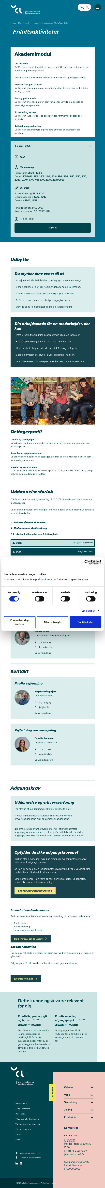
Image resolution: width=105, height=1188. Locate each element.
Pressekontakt (21, 1103)
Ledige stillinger (22, 1108)
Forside (14, 23)
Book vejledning (43, 653)
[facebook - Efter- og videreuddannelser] (17, 1158)
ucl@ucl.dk (69, 1139)
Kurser (18, 1134)
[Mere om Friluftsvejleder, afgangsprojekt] (71, 1031)
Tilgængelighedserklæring (27, 1118)
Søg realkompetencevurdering (35, 891)
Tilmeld (53, 227)
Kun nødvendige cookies (19, 622)
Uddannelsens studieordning (30, 528)
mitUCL (18, 1139)
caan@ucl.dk (43, 754)
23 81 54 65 (43, 642)
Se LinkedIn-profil (44, 760)
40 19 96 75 (43, 703)
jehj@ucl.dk (43, 707)
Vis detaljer (88, 610)
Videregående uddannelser (27, 1124)
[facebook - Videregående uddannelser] (17, 1154)
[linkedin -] (17, 1164)
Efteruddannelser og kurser (28, 23)
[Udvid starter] (53, 146)
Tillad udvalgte (52, 622)
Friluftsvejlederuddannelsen (30, 522)
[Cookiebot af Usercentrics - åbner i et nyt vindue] (86, 562)
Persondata (20, 1113)
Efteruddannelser (47, 23)
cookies (46, 579)
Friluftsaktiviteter (61, 23)
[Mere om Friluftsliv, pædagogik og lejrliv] (34, 1036)
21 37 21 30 (43, 749)
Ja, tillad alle (85, 622)
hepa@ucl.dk (43, 647)
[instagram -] (21, 1164)
